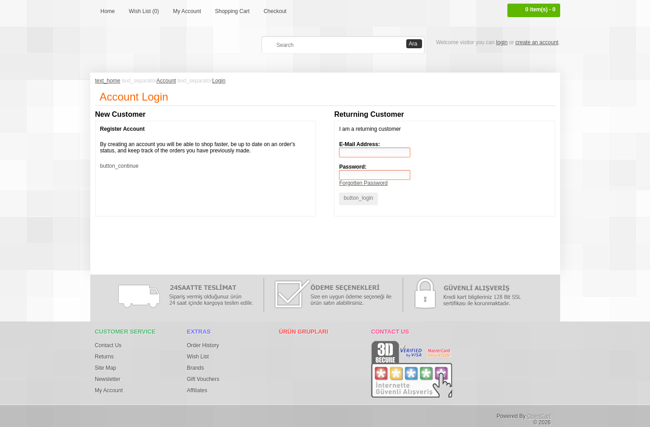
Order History (203, 345)
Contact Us (108, 345)
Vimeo (219, 414)
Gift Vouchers (203, 379)
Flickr (182, 414)
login (501, 42)
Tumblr (201, 414)
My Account (187, 11)
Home (108, 11)
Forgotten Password (363, 183)
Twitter (126, 414)
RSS (275, 414)
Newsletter (108, 379)
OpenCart (539, 416)
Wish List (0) (144, 11)
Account (166, 81)
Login (218, 81)
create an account (536, 42)
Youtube (238, 414)
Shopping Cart (232, 11)
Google (163, 414)
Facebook (107, 414)
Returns (104, 357)
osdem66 (257, 414)
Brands (195, 368)
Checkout (275, 11)
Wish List (198, 357)
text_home (108, 81)
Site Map (105, 368)
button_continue (119, 166)
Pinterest (145, 414)
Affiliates (197, 390)
